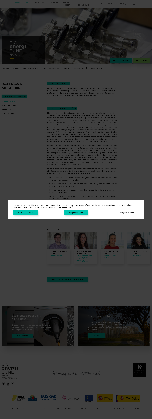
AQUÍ (70, 207)
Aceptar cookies (76, 213)
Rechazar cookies (25, 213)
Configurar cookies (126, 213)
